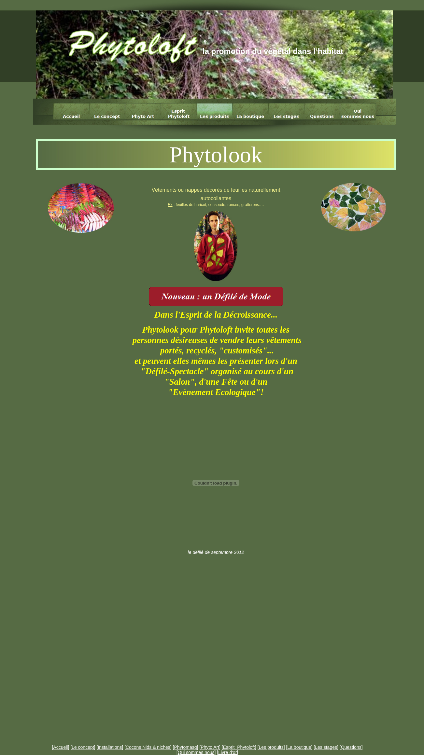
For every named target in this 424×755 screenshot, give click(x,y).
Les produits (271, 747)
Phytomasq (185, 747)
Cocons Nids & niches (148, 747)
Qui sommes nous (196, 752)
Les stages (326, 747)
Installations (110, 747)
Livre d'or (227, 752)
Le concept (83, 747)
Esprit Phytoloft (239, 747)
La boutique (299, 747)
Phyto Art (210, 747)
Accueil (60, 747)
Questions (351, 747)
